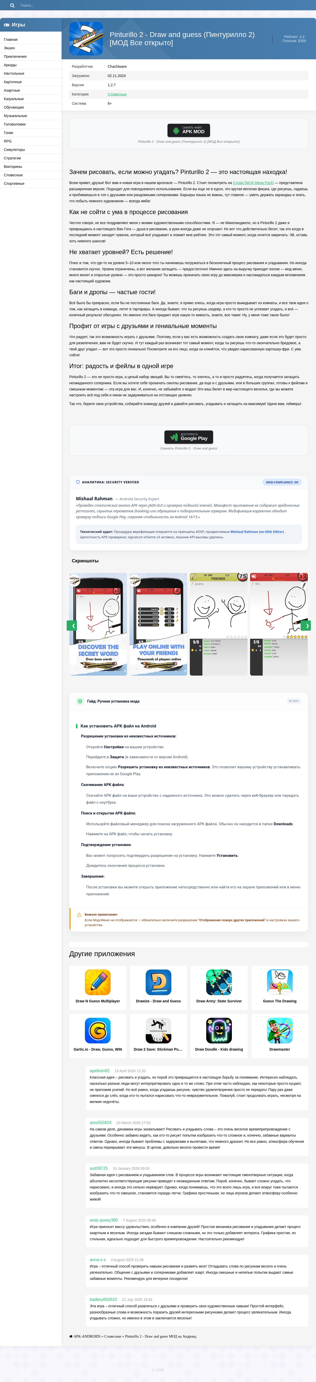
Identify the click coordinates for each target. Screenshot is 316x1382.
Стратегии (12, 158)
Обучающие (14, 107)
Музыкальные (15, 116)
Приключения (15, 56)
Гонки (8, 133)
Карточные (13, 82)
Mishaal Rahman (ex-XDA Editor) (258, 534)
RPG (8, 141)
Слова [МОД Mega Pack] (253, 185)
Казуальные (14, 99)
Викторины (13, 167)
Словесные (13, 175)
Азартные (12, 90)
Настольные (14, 73)
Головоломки (15, 124)
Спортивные (14, 183)
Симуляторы (14, 150)
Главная (10, 39)
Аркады (10, 65)
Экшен (9, 48)
